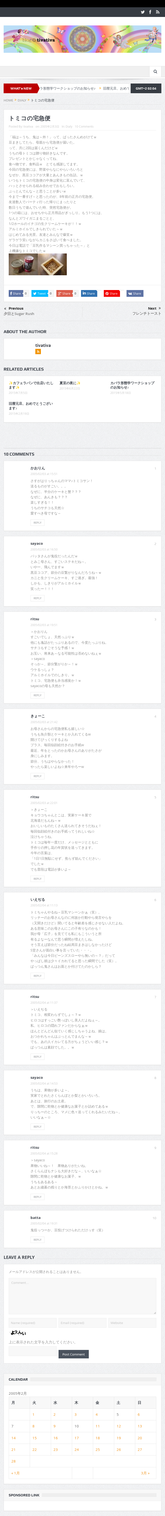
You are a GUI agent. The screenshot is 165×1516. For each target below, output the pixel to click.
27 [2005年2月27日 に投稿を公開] (140, 1449)
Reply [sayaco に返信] (37, 598)
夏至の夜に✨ (70, 383)
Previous (13, 309)
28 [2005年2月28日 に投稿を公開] (13, 1461)
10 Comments (84, 126)
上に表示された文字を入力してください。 (43, 1342)
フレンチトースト (146, 313)
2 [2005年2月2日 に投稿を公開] (54, 1414)
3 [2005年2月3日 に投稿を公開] (76, 1414)
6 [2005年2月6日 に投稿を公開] (139, 1414)
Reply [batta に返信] (37, 1239)
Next (154, 308)
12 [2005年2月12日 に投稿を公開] (119, 1426)
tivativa (28, 126)
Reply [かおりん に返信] (37, 522)
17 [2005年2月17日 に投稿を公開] (77, 1437)
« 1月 (15, 1472)
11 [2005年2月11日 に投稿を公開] (98, 1426)
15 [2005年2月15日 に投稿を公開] (34, 1437)
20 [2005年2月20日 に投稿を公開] (140, 1437)
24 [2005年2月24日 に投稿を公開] (77, 1449)
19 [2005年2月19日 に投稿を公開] (119, 1437)
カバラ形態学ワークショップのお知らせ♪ (68, 88)
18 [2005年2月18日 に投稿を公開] (98, 1437)
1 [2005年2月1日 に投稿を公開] (33, 1414)
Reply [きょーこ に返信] (37, 776)
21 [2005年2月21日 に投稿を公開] (13, 1449)
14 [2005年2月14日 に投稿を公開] (13, 1437)
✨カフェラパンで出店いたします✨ (31, 385)
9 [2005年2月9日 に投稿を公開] (54, 1426)
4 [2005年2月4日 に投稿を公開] (97, 1414)
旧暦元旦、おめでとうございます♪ (31, 405)
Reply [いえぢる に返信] (37, 976)
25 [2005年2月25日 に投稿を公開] (98, 1449)
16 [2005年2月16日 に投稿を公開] (55, 1437)
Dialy (69, 126)
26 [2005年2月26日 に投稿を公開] (119, 1449)
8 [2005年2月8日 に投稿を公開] (33, 1426)
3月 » (145, 1472)
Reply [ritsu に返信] (37, 695)
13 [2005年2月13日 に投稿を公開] (140, 1426)
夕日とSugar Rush (19, 313)
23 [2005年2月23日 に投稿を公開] (55, 1449)
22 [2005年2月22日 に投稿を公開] (34, 1449)
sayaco (36, 543)
